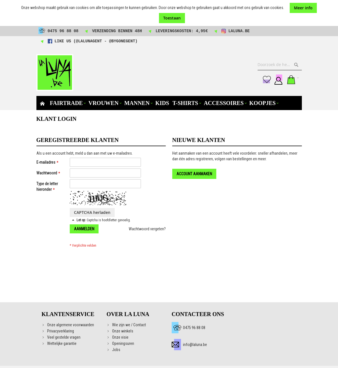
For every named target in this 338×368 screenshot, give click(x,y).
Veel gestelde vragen (63, 337)
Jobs (116, 349)
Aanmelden (278, 79)
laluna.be (239, 31)
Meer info (303, 7)
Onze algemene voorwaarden (70, 325)
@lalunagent (89, 41)
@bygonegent (122, 41)
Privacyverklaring (60, 331)
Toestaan (172, 18)
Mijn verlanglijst (267, 79)
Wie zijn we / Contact (129, 325)
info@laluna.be (195, 344)
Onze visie (120, 337)
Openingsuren (123, 343)
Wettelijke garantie (62, 343)
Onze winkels (122, 331)
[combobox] (280, 64)
